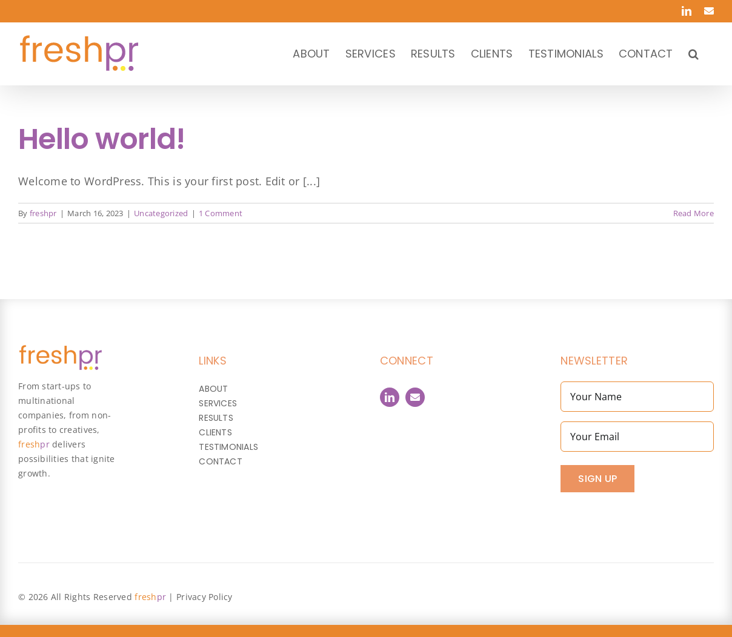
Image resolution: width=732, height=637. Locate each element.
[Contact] (415, 397)
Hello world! (101, 139)
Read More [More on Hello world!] (693, 213)
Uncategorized (161, 213)
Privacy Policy (204, 596)
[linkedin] (389, 397)
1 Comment (220, 213)
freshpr (43, 213)
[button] (693, 53)
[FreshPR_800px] (60, 350)
